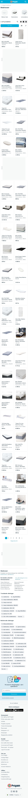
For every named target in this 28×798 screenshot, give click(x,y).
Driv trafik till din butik (7, 743)
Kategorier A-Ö (5, 730)
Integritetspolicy (5, 776)
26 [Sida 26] (19, 538)
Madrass (12, 574)
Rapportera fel (14, 541)
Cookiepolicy (4, 774)
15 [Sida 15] (16, 538)
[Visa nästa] (22, 538)
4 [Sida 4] (13, 538)
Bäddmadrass (4, 574)
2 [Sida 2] (8, 538)
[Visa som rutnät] (21, 21)
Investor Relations (6, 766)
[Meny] (2, 2)
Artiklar (3, 721)
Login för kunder (5, 749)
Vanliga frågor (4, 757)
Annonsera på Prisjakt (7, 745)
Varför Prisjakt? (5, 740)
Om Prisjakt (4, 755)
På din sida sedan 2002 (7, 719)
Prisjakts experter (5, 723)
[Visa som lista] (23, 21)
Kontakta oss (4, 759)
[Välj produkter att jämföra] (21, 25)
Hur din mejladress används (8, 697)
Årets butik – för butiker (7, 747)
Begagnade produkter (6, 735)
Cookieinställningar (6, 779)
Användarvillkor (5, 772)
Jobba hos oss (4, 762)
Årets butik (4, 728)
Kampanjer (4, 732)
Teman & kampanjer (6, 726)
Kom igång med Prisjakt (7, 717)
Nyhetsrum (4, 764)
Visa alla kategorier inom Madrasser (21, 578)
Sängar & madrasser (6, 5)
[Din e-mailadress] (14, 690)
